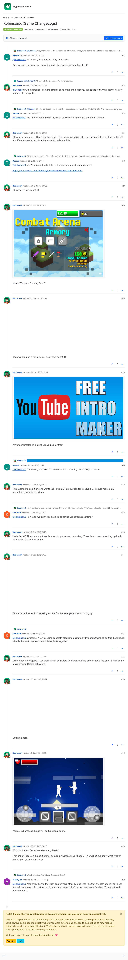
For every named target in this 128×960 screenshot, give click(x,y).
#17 (123, 186)
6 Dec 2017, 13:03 (37, 634)
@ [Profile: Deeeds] (31, 51)
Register (11, 941)
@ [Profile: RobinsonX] (19, 59)
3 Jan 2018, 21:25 (38, 753)
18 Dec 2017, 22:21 (39, 679)
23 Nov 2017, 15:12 (39, 298)
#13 (123, 85)
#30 (123, 846)
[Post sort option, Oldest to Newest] (16, 38)
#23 (123, 513)
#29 (123, 753)
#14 (123, 113)
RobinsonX (21, 51)
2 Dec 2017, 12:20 (37, 513)
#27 (123, 656)
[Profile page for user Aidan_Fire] (7, 881)
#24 (123, 532)
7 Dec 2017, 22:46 (38, 656)
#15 (123, 133)
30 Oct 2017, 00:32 (39, 186)
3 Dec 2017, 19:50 (38, 555)
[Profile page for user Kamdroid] (7, 514)
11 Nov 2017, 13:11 (38, 205)
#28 (123, 679)
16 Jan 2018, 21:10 (38, 880)
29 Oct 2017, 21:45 (36, 161)
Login (20, 941)
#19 (123, 298)
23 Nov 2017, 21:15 (36, 465)
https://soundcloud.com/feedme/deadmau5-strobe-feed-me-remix (48, 170)
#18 (123, 205)
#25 (123, 555)
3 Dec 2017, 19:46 (38, 532)
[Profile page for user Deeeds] (7, 57)
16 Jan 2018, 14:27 (39, 846)
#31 (123, 880)
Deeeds (16, 55)
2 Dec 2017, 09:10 (38, 485)
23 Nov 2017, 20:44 (39, 372)
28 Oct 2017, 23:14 (36, 113)
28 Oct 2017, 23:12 (39, 85)
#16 (123, 161)
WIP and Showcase (13, 29)
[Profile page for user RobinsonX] (7, 87)
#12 (123, 55)
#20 (123, 372)
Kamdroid (17, 513)
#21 (123, 465)
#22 (123, 485)
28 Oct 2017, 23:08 (36, 55)
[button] (4, 956)
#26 (123, 634)
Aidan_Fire (17, 880)
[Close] (121, 914)
